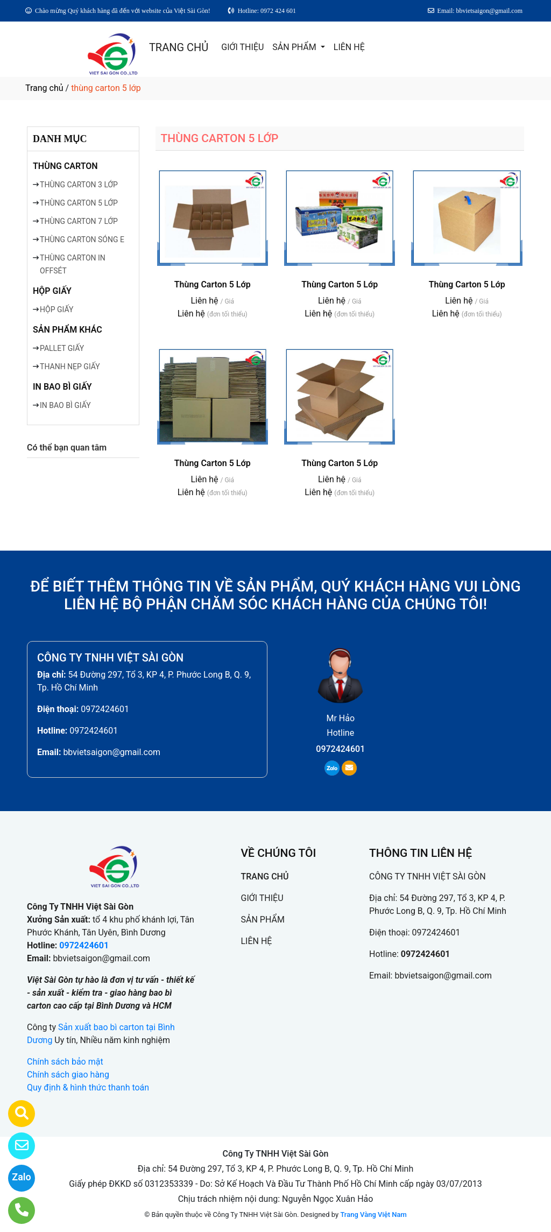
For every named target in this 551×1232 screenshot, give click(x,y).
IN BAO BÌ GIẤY (62, 387)
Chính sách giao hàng (68, 1074)
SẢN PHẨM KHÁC (67, 330)
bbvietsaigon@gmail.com (111, 752)
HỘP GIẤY (52, 291)
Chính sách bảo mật (65, 1062)
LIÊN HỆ (349, 47)
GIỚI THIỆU (242, 47)
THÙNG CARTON (65, 166)
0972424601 (105, 709)
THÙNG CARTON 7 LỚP (79, 221)
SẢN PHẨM (295, 47)
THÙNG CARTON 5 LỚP (79, 203)
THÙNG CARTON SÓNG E (82, 239)
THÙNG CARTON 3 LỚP (79, 184)
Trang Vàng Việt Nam (373, 1214)
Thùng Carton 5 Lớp (212, 284)
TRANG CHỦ (178, 47)
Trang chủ (44, 88)
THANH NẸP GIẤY (70, 366)
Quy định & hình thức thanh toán (88, 1087)
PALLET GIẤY (62, 348)
